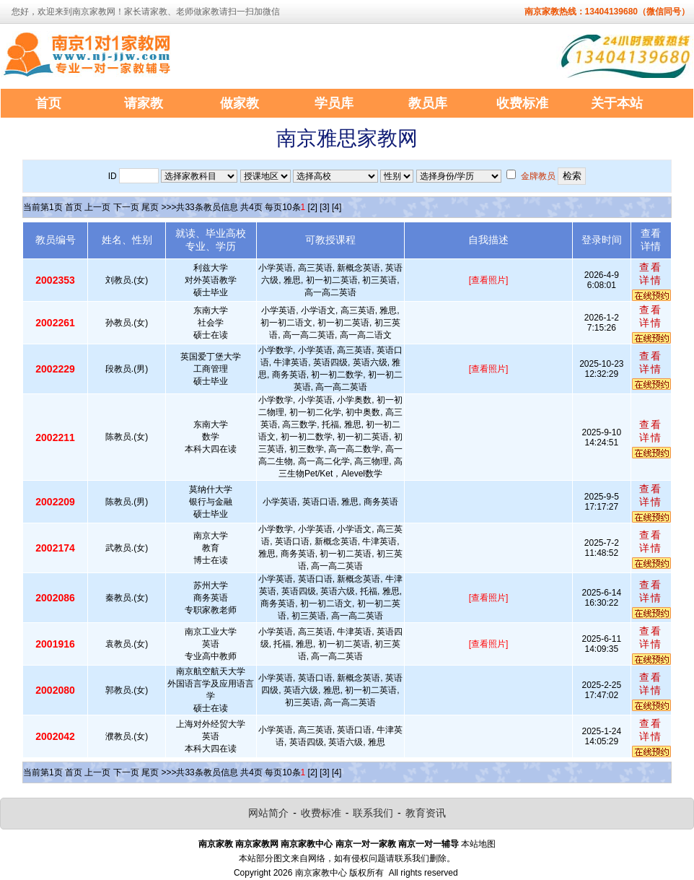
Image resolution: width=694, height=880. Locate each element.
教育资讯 (425, 813)
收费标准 (321, 813)
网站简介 (268, 813)
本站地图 (478, 844)
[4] (336, 207)
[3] (324, 207)
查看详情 (650, 273)
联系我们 (373, 813)
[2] (312, 207)
